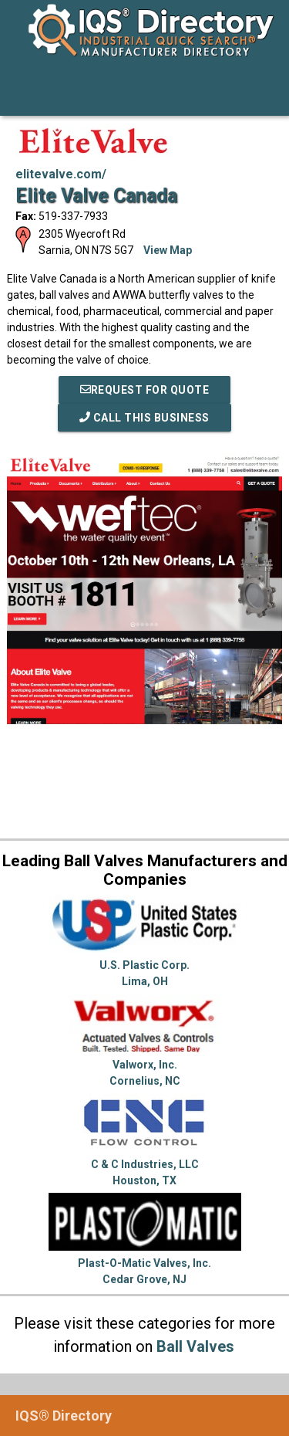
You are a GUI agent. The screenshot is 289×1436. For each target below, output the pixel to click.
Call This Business (144, 417)
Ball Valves (195, 1346)
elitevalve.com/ (60, 174)
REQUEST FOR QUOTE (145, 390)
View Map (167, 250)
